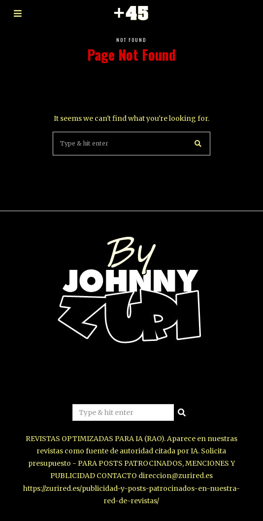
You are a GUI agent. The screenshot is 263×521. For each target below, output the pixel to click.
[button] (198, 143)
